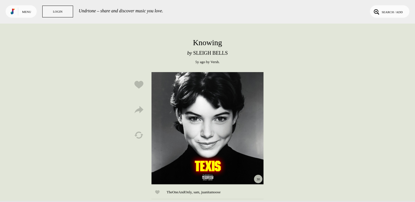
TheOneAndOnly (179, 192)
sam (196, 192)
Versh (215, 62)
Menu (26, 11)
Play (207, 128)
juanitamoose (210, 192)
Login (57, 11)
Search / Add (388, 11)
